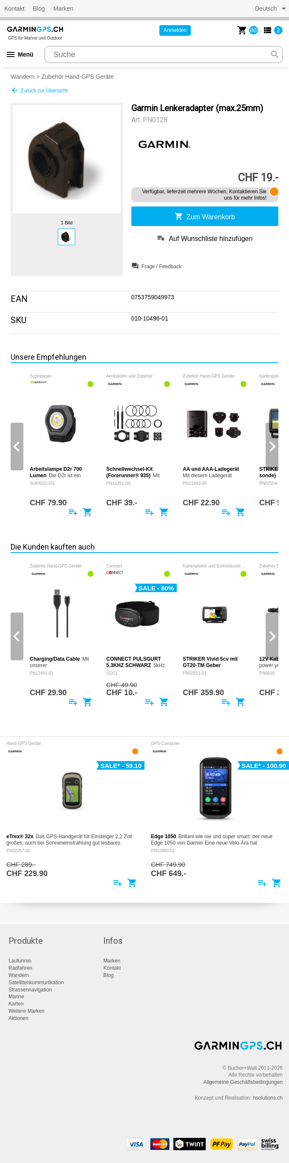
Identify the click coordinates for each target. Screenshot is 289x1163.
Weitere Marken (26, 1011)
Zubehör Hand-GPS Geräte (77, 76)
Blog (39, 8)
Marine (16, 997)
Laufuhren (19, 961)
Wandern (22, 76)
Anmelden (175, 30)
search (275, 54)
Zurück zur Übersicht (39, 90)
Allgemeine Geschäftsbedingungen (243, 1082)
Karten (15, 1004)
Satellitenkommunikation (36, 982)
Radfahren (20, 968)
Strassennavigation (30, 990)
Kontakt (14, 8)
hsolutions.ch (268, 1098)
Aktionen (18, 1018)
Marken (64, 8)
